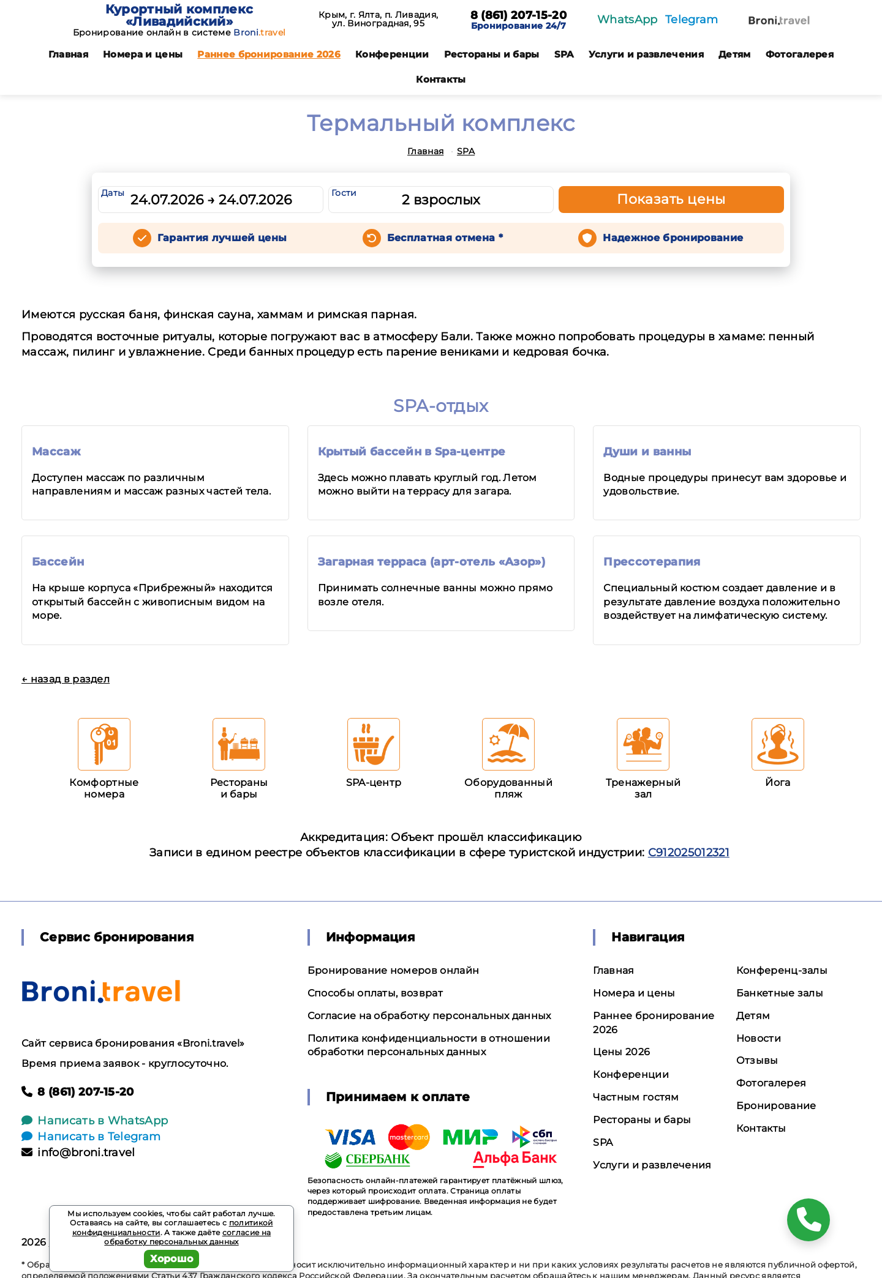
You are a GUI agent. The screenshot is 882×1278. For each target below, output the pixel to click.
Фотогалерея (800, 54)
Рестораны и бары (492, 54)
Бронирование (776, 1106)
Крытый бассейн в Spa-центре (412, 451)
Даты (112, 192)
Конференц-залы (781, 970)
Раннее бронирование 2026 (269, 54)
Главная (68, 54)
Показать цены (671, 199)
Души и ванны (647, 451)
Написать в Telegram (90, 1136)
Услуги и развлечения (646, 54)
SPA (564, 54)
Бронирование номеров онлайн (393, 970)
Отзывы (757, 1060)
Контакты (441, 79)
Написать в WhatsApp (94, 1120)
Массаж (56, 451)
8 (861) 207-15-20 (518, 16)
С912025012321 (688, 852)
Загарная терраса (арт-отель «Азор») (431, 562)
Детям (734, 54)
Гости (344, 192)
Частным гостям (636, 1097)
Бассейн (58, 562)
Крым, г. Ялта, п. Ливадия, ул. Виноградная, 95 (378, 19)
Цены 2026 (621, 1052)
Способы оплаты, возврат (375, 993)
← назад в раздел (65, 679)
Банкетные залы (779, 993)
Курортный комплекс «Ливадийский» (179, 15)
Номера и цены (143, 54)
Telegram (691, 19)
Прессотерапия (651, 562)
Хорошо (172, 1259)
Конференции (392, 54)
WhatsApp (627, 19)
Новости (758, 1038)
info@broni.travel (78, 1152)
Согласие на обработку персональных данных (429, 1016)
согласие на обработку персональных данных (187, 1237)
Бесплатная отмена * (445, 238)
